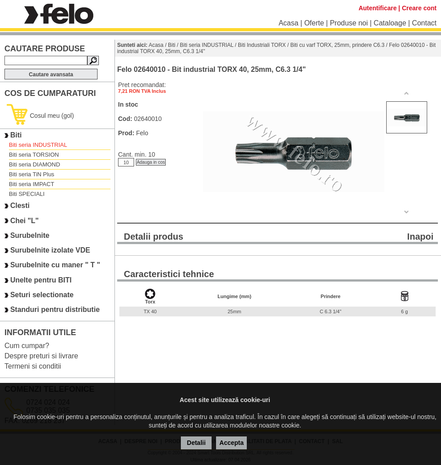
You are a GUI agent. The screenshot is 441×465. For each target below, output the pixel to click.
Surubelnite (29, 235)
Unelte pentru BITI (41, 280)
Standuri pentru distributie (55, 310)
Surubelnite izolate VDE (50, 250)
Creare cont (419, 8)
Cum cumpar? (26, 345)
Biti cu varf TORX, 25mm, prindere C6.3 (337, 45)
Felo (142, 133)
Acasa (288, 23)
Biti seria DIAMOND (34, 164)
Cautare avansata (51, 74)
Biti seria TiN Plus (31, 174)
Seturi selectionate (42, 295)
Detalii (196, 442)
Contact (424, 23)
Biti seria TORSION (34, 154)
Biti (16, 135)
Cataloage (390, 23)
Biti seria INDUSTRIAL (38, 144)
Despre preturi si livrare (41, 356)
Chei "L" (24, 220)
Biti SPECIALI (27, 194)
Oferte (314, 23)
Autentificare (378, 8)
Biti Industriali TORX (262, 45)
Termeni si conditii (32, 366)
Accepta (232, 442)
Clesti (20, 206)
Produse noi (349, 23)
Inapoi (420, 236)
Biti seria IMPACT (31, 184)
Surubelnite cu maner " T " (55, 265)
